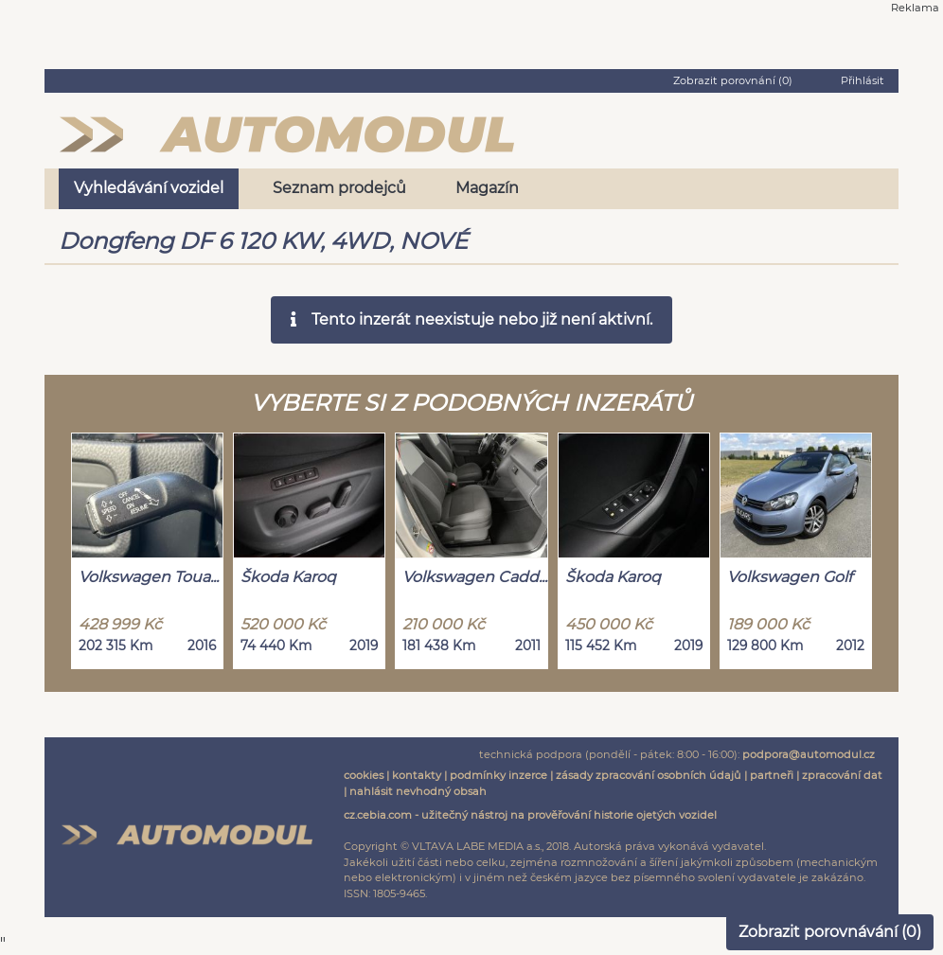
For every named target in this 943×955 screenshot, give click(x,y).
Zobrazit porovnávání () (829, 932)
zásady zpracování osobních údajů (648, 775)
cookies (363, 775)
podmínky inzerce (498, 775)
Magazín (487, 188)
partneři (771, 775)
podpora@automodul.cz (808, 754)
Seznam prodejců (339, 188)
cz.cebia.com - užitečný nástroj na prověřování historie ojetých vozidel (530, 815)
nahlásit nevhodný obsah (418, 791)
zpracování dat (842, 775)
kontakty (416, 775)
